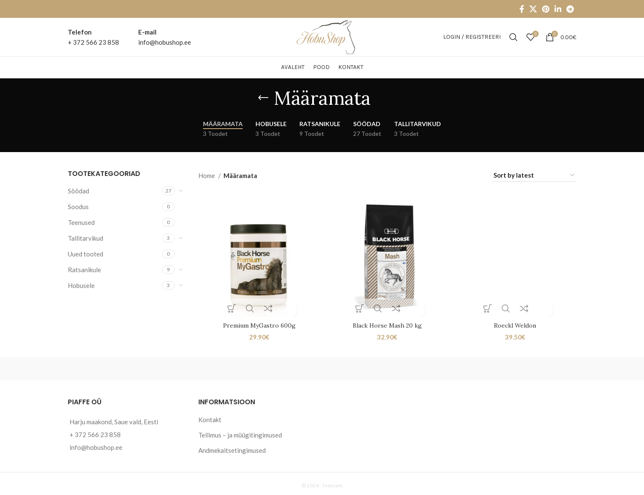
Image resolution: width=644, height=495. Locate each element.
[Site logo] (322, 36)
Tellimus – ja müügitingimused (240, 433)
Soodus (78, 206)
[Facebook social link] (522, 9)
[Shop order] (534, 175)
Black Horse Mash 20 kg (387, 323)
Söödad (78, 191)
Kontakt (209, 417)
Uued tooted (85, 254)
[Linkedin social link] (558, 9)
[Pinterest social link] (546, 9)
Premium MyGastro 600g (258, 323)
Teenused (81, 222)
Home (207, 175)
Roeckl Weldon (516, 323)
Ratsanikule (84, 269)
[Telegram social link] (570, 9)
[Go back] (263, 97)
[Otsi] (513, 37)
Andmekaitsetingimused (232, 448)
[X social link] (533, 9)
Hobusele (81, 285)
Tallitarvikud (85, 238)
